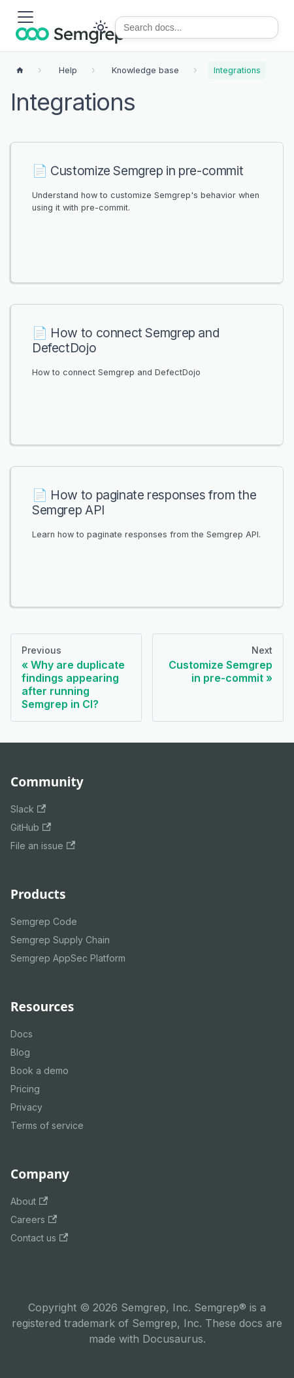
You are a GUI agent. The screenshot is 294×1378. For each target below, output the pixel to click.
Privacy (26, 1107)
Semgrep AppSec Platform (67, 958)
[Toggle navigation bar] (25, 17)
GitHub (30, 827)
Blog (20, 1052)
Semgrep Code (43, 921)
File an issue (42, 845)
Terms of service (47, 1125)
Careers (33, 1219)
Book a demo (39, 1070)
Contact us (39, 1237)
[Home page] (19, 70)
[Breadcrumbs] (68, 70)
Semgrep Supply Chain (60, 939)
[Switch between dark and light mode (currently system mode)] (100, 27)
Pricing (25, 1088)
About (29, 1201)
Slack (28, 809)
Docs (21, 1033)
